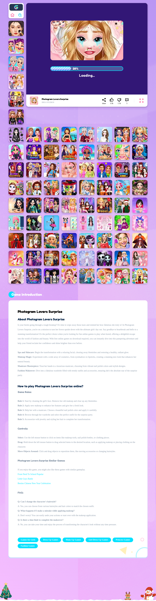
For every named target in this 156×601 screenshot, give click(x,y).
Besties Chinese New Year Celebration (34, 483)
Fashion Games (28, 546)
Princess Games (123, 540)
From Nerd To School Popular (30, 474)
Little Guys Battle (25, 479)
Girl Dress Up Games (98, 540)
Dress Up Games (50, 540)
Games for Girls (28, 540)
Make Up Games (73, 540)
